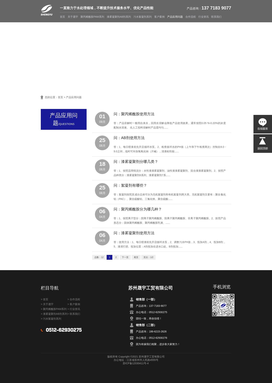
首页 (62, 16)
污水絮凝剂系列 (142, 16)
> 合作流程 (73, 299)
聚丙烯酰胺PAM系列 (92, 16)
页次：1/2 (148, 257)
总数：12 (98, 257)
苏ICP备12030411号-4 (136, 363)
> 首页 (44, 299)
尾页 (136, 257)
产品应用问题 (175, 16)
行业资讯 (203, 16)
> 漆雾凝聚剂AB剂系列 (54, 313)
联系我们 (216, 16)
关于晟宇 (73, 16)
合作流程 (190, 16)
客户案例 (159, 16)
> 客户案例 (73, 304)
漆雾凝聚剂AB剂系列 (119, 16)
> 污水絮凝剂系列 (51, 318)
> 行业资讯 (73, 309)
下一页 (125, 257)
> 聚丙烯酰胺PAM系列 (54, 309)
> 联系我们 (73, 313)
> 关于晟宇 (47, 304)
